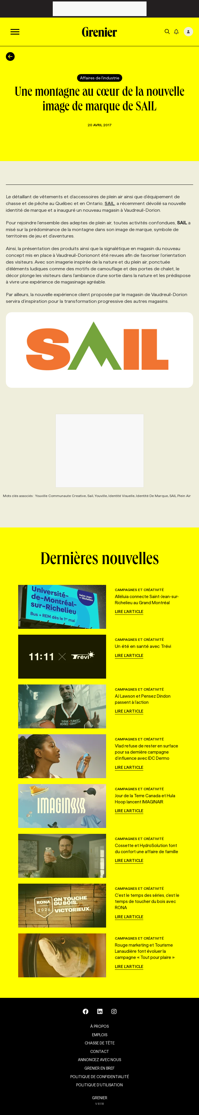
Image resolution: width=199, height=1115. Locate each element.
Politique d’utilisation (99, 1085)
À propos (99, 1026)
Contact (99, 1051)
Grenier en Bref (99, 1068)
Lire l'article (129, 611)
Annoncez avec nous (99, 1060)
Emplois (99, 1035)
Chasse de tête (100, 1043)
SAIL (110, 203)
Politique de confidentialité (99, 1077)
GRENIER (99, 1098)
